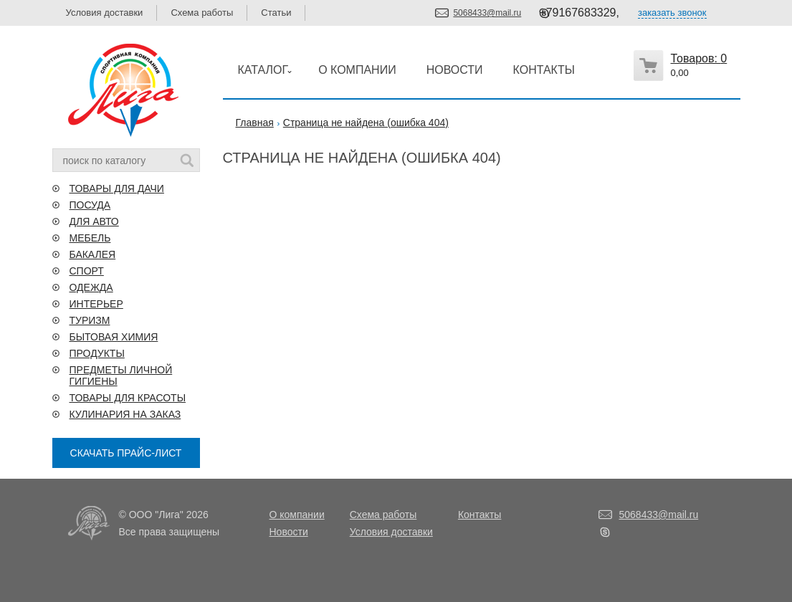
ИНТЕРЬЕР (96, 304)
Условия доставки (104, 12)
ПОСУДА (90, 205)
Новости (288, 532)
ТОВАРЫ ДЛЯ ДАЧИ (117, 188)
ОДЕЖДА (91, 287)
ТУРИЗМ (90, 320)
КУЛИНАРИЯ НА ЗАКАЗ (125, 414)
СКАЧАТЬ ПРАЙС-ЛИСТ (126, 453)
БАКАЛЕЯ (93, 254)
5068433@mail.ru (487, 13)
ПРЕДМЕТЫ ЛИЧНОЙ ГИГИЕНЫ (121, 375)
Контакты (479, 514)
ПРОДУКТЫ (97, 353)
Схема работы (202, 12)
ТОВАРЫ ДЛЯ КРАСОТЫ (128, 397)
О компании (297, 514)
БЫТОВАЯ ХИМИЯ (114, 337)
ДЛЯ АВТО (94, 221)
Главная (255, 122)
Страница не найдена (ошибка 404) (366, 122)
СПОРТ (87, 271)
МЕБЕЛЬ (90, 238)
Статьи (276, 12)
